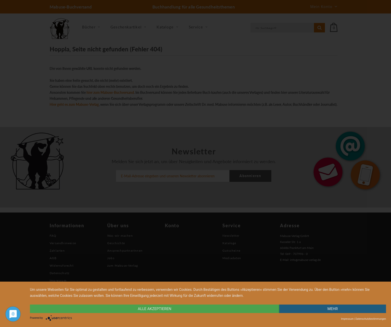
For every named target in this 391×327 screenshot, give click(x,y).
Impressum (347, 319)
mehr (332, 309)
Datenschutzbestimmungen (370, 319)
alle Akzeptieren (154, 309)
